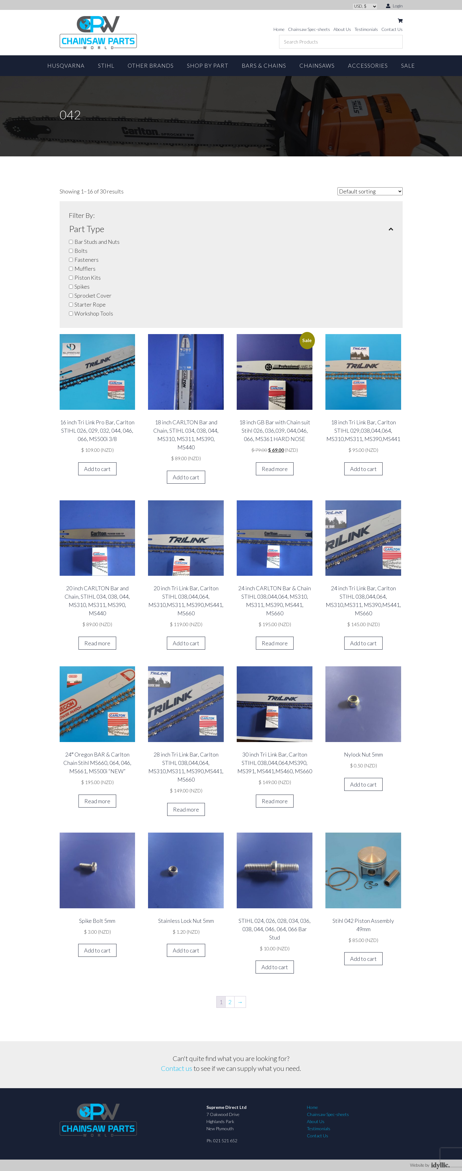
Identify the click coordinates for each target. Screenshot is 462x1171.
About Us (342, 29)
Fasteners (86, 259)
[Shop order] (370, 191)
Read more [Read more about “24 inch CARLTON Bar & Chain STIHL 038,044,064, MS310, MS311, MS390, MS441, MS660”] (275, 643)
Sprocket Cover (93, 295)
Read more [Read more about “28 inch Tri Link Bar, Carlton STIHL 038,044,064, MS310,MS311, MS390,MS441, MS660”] (186, 809)
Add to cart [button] (97, 468)
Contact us (176, 1068)
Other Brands (151, 65)
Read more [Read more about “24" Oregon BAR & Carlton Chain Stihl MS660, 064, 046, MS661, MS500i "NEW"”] (97, 801)
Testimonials (366, 29)
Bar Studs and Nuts (97, 241)
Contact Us (392, 29)
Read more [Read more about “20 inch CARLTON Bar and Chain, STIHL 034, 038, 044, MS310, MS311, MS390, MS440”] (97, 643)
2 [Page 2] (229, 1002)
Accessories (368, 65)
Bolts (80, 250)
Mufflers (84, 268)
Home (279, 29)
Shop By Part (207, 65)
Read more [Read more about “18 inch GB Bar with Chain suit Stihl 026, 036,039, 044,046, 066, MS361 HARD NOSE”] (275, 468)
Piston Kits (87, 277)
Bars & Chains (264, 65)
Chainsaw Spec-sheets (309, 29)
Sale (408, 65)
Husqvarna (66, 65)
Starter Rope (90, 304)
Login (394, 5)
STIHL (106, 65)
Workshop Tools (93, 313)
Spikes (82, 286)
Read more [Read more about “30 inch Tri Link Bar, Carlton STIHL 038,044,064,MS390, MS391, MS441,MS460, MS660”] (275, 801)
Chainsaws (317, 65)
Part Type (231, 229)
